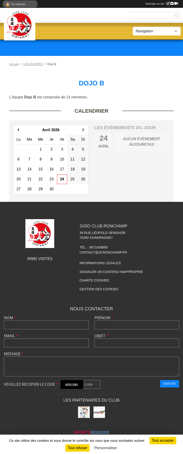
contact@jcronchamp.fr (103, 252)
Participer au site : (162, 3)
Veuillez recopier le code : (32, 384)
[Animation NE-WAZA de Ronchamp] (84, 412)
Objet (101, 335)
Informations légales (100, 263)
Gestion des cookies (98, 289)
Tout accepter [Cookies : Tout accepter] (163, 440)
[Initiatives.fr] (99, 412)
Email (11, 335)
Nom (10, 317)
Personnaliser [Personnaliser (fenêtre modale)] (105, 448)
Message (14, 353)
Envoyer (170, 384)
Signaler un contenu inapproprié (111, 272)
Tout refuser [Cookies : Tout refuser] (77, 448)
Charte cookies (94, 280)
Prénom (103, 317)
